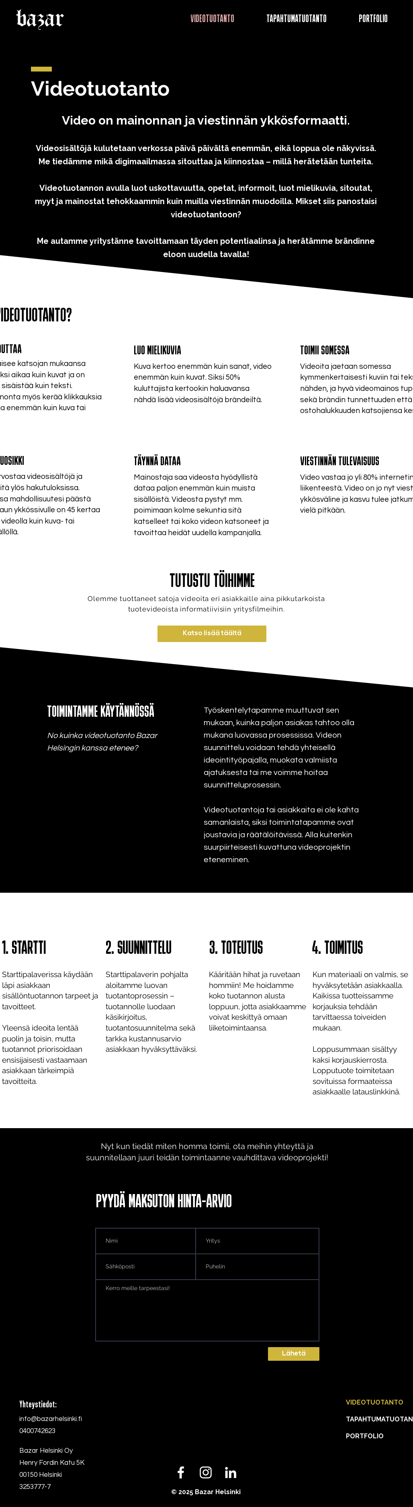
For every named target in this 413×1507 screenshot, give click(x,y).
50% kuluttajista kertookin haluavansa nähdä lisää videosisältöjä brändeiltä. (198, 388)
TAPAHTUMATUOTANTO (359, 1419)
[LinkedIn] (231, 1472)
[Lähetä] (293, 1354)
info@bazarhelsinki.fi (50, 1419)
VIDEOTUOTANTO (359, 1402)
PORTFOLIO (359, 1436)
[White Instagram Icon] (206, 1472)
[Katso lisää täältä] (211, 634)
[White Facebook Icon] (181, 1472)
